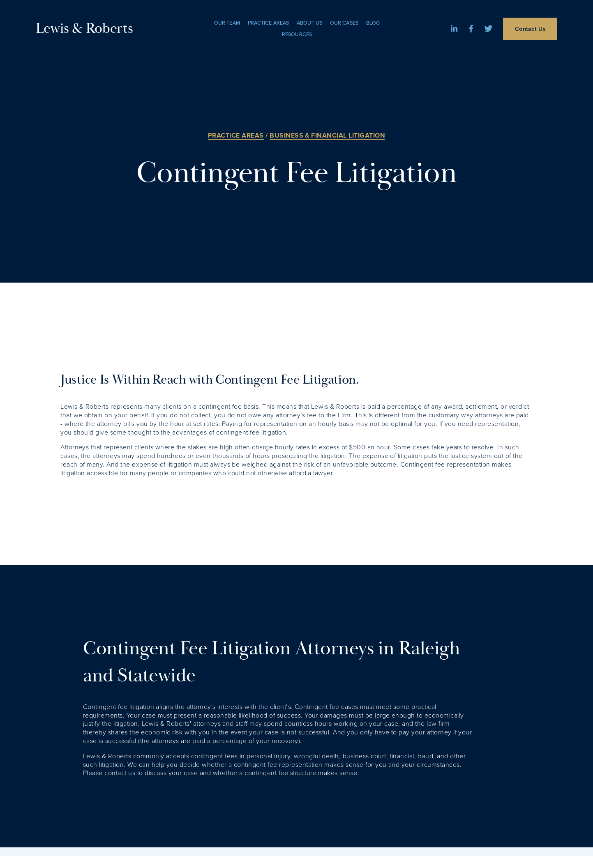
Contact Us (530, 29)
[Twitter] (488, 28)
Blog (373, 22)
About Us (309, 22)
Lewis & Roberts (84, 28)
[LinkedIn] (454, 28)
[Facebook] (471, 28)
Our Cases (344, 22)
